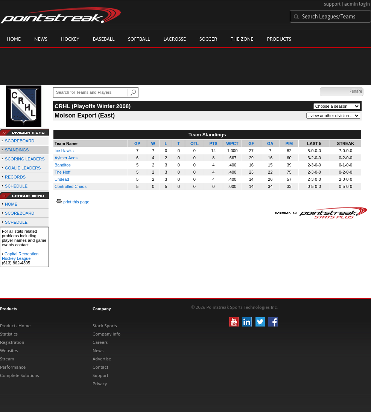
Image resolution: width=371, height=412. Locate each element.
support (332, 4)
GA (270, 143)
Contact (100, 367)
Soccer (208, 39)
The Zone (242, 39)
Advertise (102, 359)
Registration (12, 342)
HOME (11, 204)
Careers (100, 342)
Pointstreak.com (60, 16)
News (40, 39)
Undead (62, 179)
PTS (213, 143)
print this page (76, 202)
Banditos (63, 165)
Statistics (9, 334)
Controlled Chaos (71, 186)
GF (251, 143)
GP (137, 143)
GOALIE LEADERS (23, 168)
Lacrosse (174, 39)
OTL (194, 143)
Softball (139, 39)
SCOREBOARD (19, 141)
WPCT (232, 143)
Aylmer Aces (66, 158)
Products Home (15, 325)
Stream (7, 359)
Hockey (70, 39)
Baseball (104, 39)
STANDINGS (17, 150)
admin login (357, 4)
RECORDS (15, 177)
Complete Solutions (19, 375)
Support (100, 375)
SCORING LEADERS (25, 159)
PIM (289, 143)
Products (279, 39)
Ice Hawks (64, 150)
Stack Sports (105, 325)
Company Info (106, 334)
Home (14, 39)
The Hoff (62, 172)
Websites (9, 350)
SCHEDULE (16, 186)
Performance (13, 367)
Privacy (100, 383)
